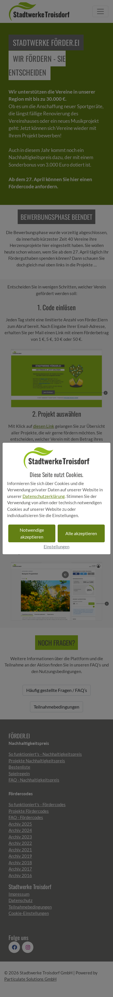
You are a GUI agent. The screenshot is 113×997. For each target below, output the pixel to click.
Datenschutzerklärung (44, 496)
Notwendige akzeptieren (32, 533)
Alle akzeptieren (81, 533)
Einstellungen (56, 546)
